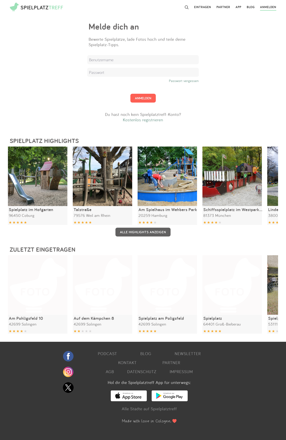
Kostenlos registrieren (143, 119)
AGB (110, 371)
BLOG (251, 7)
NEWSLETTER (188, 353)
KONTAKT (127, 362)
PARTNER (223, 7)
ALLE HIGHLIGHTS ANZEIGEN (143, 232)
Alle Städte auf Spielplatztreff (149, 408)
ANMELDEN (268, 7)
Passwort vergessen (184, 81)
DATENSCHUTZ (141, 371)
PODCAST (107, 353)
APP (238, 7)
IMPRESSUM (181, 371)
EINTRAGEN (202, 7)
